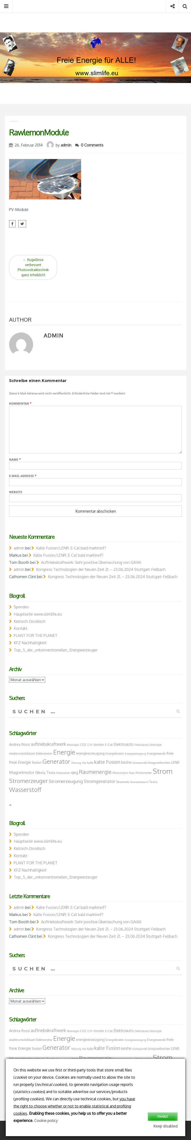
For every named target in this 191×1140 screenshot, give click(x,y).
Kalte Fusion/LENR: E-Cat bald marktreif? (71, 548)
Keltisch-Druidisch (29, 621)
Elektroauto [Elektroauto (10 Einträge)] (123, 744)
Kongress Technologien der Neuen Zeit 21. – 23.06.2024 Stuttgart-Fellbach (101, 569)
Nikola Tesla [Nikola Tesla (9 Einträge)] (45, 772)
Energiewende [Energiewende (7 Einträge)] (156, 753)
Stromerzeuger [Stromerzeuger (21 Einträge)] (28, 780)
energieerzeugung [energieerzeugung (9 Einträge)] (90, 753)
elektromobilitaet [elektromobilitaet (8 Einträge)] (22, 753)
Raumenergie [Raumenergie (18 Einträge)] (95, 771)
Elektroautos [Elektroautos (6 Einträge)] (142, 744)
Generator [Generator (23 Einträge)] (56, 761)
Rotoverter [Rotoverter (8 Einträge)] (144, 773)
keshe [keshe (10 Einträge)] (126, 762)
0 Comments (92, 145)
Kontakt (20, 628)
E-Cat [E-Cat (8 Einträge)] (109, 744)
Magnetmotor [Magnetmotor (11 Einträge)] (22, 772)
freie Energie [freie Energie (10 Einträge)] (20, 762)
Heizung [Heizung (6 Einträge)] (76, 762)
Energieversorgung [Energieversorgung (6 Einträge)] (135, 753)
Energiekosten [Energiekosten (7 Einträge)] (115, 753)
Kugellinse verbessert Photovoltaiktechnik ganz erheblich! (33, 267)
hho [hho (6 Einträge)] (84, 762)
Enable (162, 1116)
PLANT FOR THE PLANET (35, 635)
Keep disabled (165, 1126)
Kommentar (20, 403)
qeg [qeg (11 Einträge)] (74, 772)
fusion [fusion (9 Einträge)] (37, 762)
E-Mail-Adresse (22, 476)
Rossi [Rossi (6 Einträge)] (132, 773)
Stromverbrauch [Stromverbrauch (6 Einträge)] (139, 782)
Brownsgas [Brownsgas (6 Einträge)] (73, 744)
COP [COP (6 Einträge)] (89, 744)
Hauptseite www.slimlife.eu (38, 614)
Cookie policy (46, 1120)
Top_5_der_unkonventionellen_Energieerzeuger (55, 650)
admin (66, 145)
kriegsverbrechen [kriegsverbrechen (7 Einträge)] (159, 762)
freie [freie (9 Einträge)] (170, 753)
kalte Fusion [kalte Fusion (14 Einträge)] (107, 762)
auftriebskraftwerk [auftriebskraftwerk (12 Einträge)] (48, 744)
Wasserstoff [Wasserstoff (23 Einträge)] (25, 789)
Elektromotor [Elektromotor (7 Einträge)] (44, 753)
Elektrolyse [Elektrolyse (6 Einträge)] (155, 744)
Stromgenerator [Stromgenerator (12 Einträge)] (99, 781)
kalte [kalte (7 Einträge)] (90, 762)
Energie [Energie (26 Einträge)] (64, 752)
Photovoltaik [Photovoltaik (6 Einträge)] (63, 773)
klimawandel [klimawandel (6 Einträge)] (139, 762)
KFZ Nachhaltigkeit (30, 642)
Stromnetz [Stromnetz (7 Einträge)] (122, 782)
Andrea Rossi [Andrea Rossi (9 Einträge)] (19, 744)
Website (15, 492)
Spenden (21, 607)
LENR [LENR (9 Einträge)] (175, 762)
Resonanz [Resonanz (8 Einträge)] (120, 773)
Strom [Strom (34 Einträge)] (162, 771)
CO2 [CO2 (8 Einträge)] (83, 744)
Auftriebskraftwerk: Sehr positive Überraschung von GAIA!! (91, 562)
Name (15, 460)
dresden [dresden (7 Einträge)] (98, 744)
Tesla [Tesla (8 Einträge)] (153, 782)
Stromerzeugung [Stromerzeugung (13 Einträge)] (66, 781)
